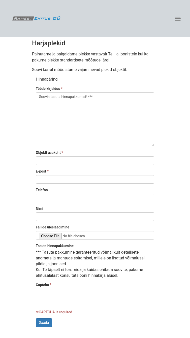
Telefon (42, 190)
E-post (42, 171)
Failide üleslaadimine (52, 227)
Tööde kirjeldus (49, 89)
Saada (44, 323)
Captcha (43, 285)
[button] (177, 18)
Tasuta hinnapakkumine (55, 246)
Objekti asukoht (49, 153)
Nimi (39, 209)
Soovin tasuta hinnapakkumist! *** (95, 119)
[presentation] (74, 298)
